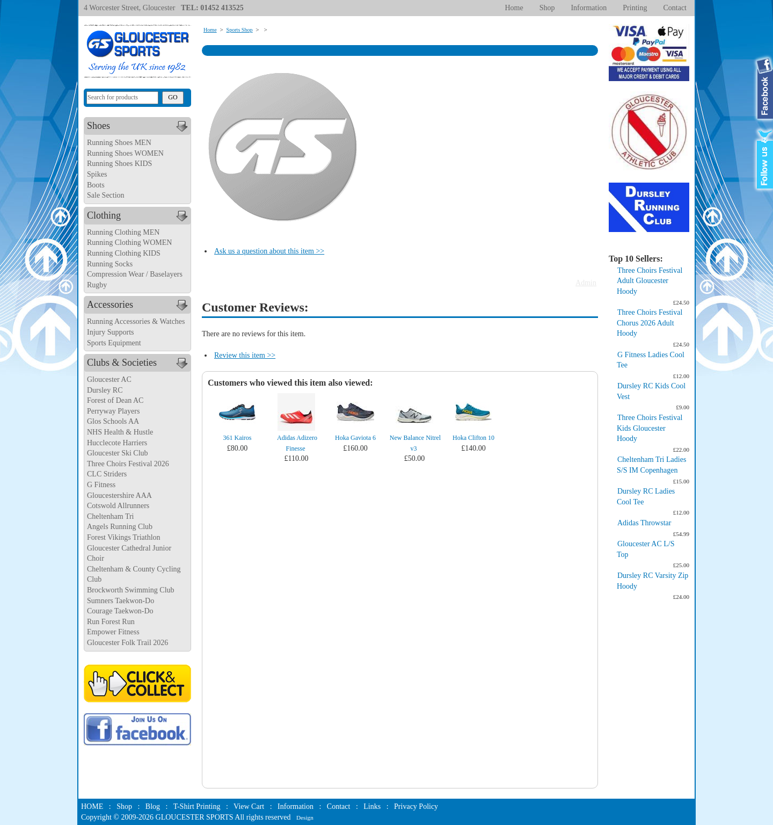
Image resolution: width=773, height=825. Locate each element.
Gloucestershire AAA (119, 495)
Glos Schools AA (113, 421)
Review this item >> (244, 355)
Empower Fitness (113, 632)
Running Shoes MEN (119, 143)
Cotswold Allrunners (118, 506)
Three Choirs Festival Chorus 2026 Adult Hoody (649, 322)
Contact (675, 8)
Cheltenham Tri (110, 516)
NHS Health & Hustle (120, 432)
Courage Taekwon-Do (120, 611)
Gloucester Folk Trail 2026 (127, 643)
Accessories (139, 305)
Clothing (139, 216)
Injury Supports (110, 332)
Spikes (97, 174)
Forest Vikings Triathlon (124, 537)
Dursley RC (105, 390)
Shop (547, 8)
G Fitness (101, 485)
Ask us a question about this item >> (269, 251)
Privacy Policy (416, 806)
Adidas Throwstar (644, 523)
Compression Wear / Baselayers (135, 274)
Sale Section (106, 195)
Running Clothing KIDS (124, 253)
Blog (152, 806)
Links (372, 806)
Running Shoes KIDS (119, 164)
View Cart (249, 806)
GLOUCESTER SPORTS (195, 817)
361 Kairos (237, 438)
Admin (585, 283)
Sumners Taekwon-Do (120, 601)
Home (514, 8)
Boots (96, 185)
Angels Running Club (119, 527)
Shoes (139, 126)
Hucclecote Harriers (117, 443)
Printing (635, 8)
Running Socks (110, 264)
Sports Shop (240, 30)
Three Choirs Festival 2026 (128, 464)
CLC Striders (107, 474)
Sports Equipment (114, 343)
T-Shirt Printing (197, 806)
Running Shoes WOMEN (125, 153)
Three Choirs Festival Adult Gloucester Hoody (649, 280)
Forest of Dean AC (115, 400)
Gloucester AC (109, 379)
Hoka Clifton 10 (473, 438)
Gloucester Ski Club (117, 453)
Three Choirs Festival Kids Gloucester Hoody (649, 428)
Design (304, 817)
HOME (92, 806)
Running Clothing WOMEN (129, 242)
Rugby (97, 285)
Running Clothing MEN (123, 232)
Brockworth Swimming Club (130, 590)
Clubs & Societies (139, 363)
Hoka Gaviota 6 (355, 438)
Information (589, 8)
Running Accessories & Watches (136, 321)
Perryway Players (113, 411)
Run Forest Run (111, 622)
